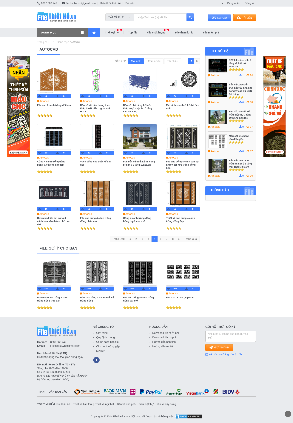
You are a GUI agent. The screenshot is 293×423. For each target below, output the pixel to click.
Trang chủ (43, 42)
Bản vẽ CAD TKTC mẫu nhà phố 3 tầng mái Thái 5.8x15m (240, 163)
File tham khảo (184, 32)
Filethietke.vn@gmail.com (79, 3)
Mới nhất (136, 61)
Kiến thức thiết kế (110, 3)
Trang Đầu (118, 238)
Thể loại (114, 32)
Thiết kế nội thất (104, 404)
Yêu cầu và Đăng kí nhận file (223, 354)
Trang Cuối (190, 238)
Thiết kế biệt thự (82, 404)
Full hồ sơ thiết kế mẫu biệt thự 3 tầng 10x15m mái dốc (240, 114)
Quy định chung (105, 337)
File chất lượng (158, 32)
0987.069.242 (47, 3)
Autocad (44, 101)
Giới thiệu (102, 332)
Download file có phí (164, 337)
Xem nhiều (154, 61)
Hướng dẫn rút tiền (163, 346)
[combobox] (120, 16)
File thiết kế (63, 404)
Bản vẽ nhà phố (126, 404)
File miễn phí (211, 32)
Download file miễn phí (165, 332)
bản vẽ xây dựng (166, 404)
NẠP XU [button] (219, 17)
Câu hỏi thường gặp (108, 346)
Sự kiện (129, 3)
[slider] (44, 115)
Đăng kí (249, 3)
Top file (132, 32)
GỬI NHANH (219, 347)
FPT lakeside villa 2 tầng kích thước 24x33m (240, 63)
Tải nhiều (172, 61)
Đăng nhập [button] (233, 3)
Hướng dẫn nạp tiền (164, 341)
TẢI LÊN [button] (244, 17)
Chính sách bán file (107, 341)
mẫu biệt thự (146, 404)
